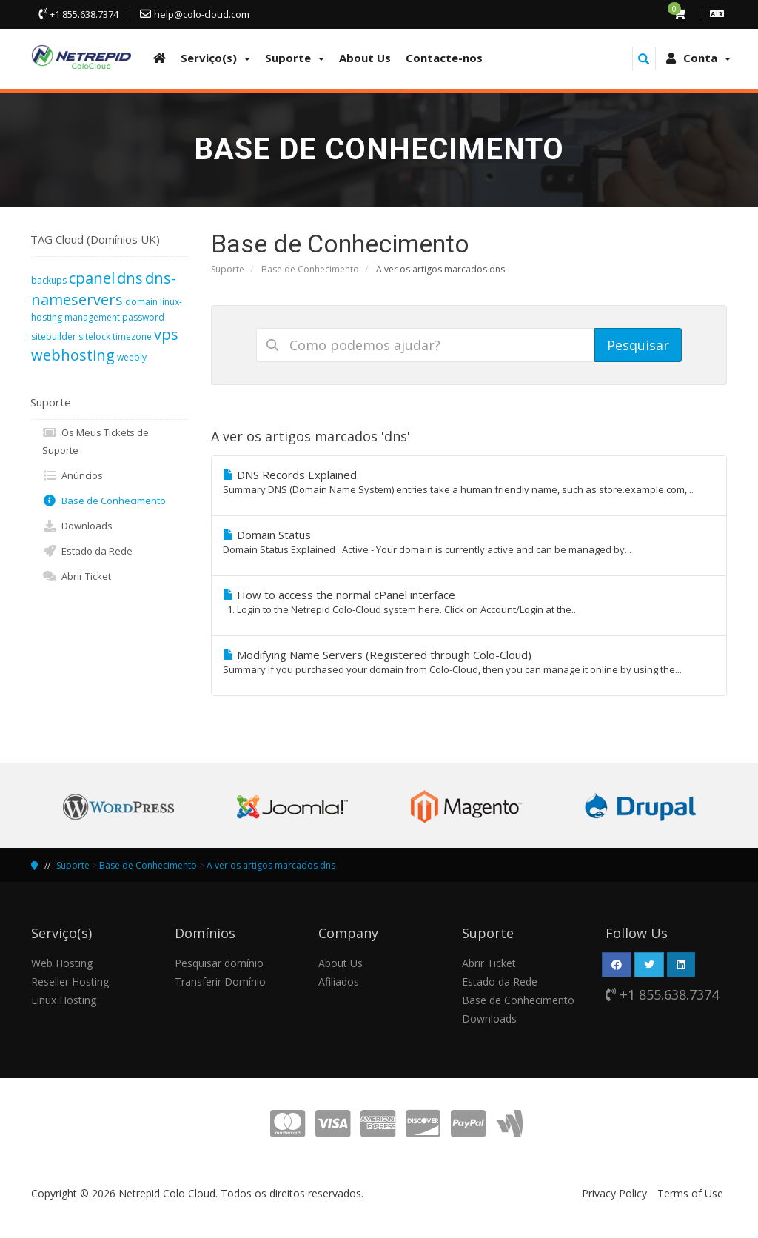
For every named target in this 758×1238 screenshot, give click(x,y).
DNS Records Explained (469, 482)
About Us (340, 963)
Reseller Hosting (70, 981)
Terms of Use (690, 1193)
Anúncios (72, 475)
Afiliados (338, 981)
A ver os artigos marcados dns (271, 865)
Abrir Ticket (76, 576)
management (92, 317)
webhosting (73, 355)
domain (141, 301)
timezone (132, 336)
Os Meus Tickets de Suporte (95, 440)
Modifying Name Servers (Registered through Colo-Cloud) (469, 662)
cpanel (92, 278)
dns (130, 278)
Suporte (227, 269)
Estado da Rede (87, 551)
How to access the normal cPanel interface (469, 602)
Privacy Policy (614, 1193)
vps (166, 334)
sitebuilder (53, 336)
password (143, 317)
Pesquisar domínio (219, 963)
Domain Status (469, 542)
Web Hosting (62, 963)
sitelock (94, 336)
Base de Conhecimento (310, 269)
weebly (132, 357)
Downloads (77, 526)
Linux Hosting (63, 1000)
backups (49, 280)
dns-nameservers (103, 289)
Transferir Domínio (220, 981)
